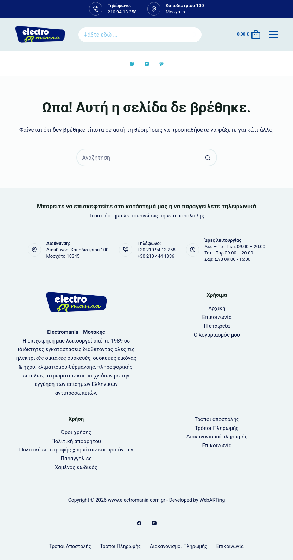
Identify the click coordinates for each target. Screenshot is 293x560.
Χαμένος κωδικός (76, 467)
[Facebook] (132, 64)
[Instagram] (154, 523)
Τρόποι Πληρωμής (216, 428)
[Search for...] (132, 35)
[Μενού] (273, 34)
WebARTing (212, 500)
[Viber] (161, 64)
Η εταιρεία (217, 326)
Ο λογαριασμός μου (217, 335)
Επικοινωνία (216, 317)
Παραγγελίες (76, 458)
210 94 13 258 (122, 11)
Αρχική (216, 308)
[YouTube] (147, 64)
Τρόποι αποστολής (217, 419)
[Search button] (194, 35)
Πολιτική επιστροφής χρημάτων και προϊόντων (76, 450)
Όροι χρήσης (76, 432)
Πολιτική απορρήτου (76, 441)
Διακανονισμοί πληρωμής (216, 436)
